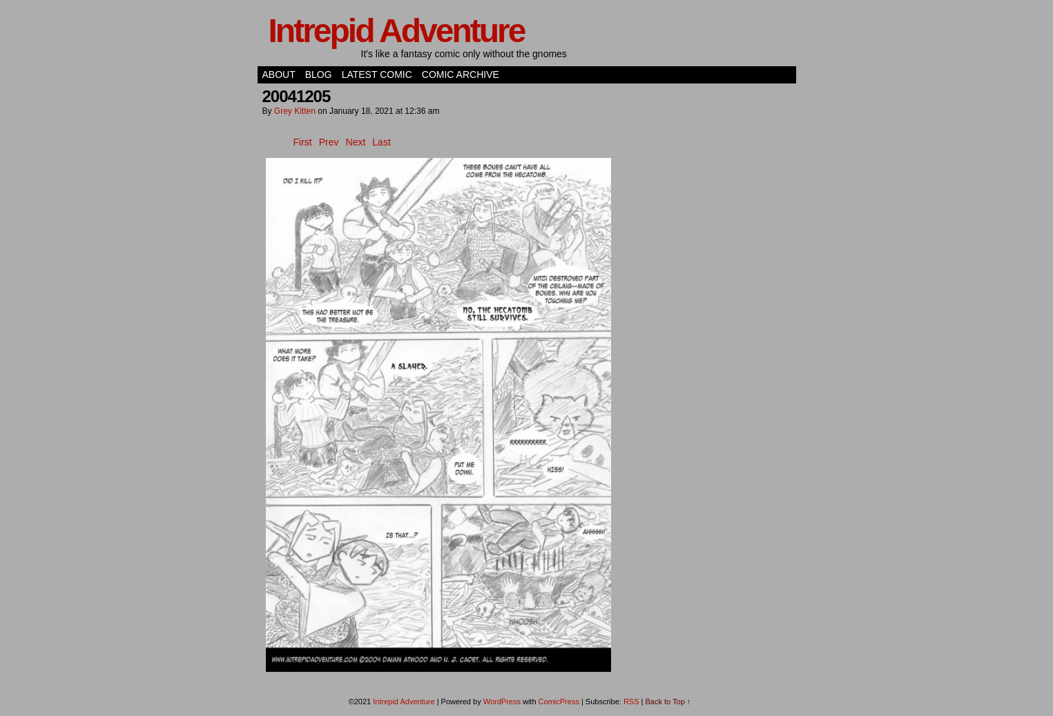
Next (356, 142)
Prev (329, 142)
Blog (318, 74)
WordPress (502, 701)
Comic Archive (460, 74)
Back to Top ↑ (668, 701)
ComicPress (559, 701)
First (302, 142)
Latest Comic (377, 74)
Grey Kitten (295, 111)
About (279, 74)
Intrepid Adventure (397, 30)
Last (381, 142)
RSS (631, 701)
